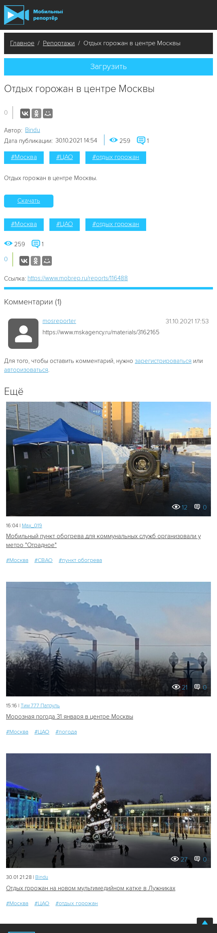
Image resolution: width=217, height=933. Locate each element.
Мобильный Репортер (33, 14)
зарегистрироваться (163, 361)
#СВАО (43, 560)
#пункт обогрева (80, 560)
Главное (22, 43)
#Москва (24, 157)
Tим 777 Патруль (40, 705)
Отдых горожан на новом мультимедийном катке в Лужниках (90, 888)
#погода (66, 731)
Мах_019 (32, 525)
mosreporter (59, 321)
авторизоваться (26, 369)
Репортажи (59, 43)
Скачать (28, 200)
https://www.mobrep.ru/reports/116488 (78, 278)
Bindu (32, 130)
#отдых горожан (115, 157)
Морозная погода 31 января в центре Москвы (69, 716)
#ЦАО (64, 157)
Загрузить (108, 66)
